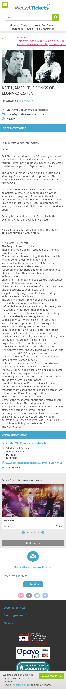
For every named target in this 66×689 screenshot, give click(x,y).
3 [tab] (35, 532)
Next (43, 532)
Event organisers (13, 615)
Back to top (33, 543)
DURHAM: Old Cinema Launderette (24, 443)
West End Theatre (45, 25)
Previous (23, 532)
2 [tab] (31, 532)
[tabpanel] (33, 506)
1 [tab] (28, 532)
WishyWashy (26, 100)
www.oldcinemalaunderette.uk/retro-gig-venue (34, 462)
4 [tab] (38, 532)
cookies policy (22, 685)
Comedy (26, 25)
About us (9, 623)
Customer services (14, 607)
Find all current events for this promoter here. (41, 42)
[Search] (55, 17)
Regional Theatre (22, 28)
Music (13, 25)
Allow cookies (50, 676)
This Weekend (45, 28)
